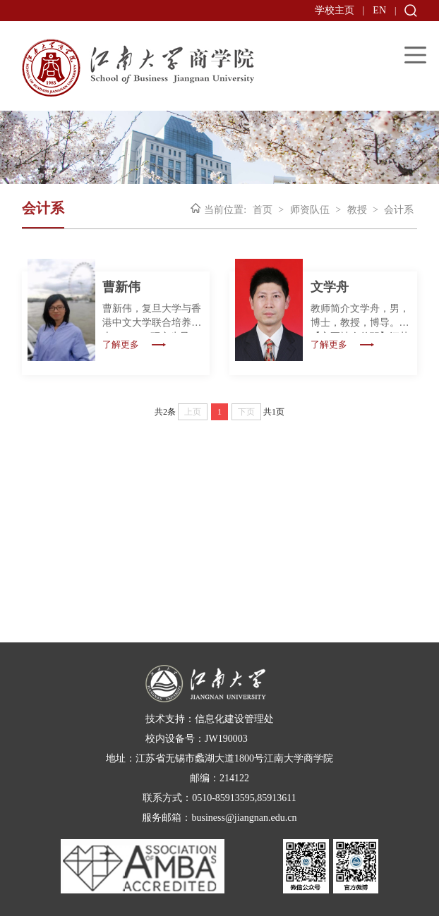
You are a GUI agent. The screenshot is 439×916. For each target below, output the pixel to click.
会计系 (399, 209)
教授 (357, 209)
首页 (262, 209)
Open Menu (415, 54)
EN (379, 10)
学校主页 (334, 10)
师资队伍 (310, 209)
